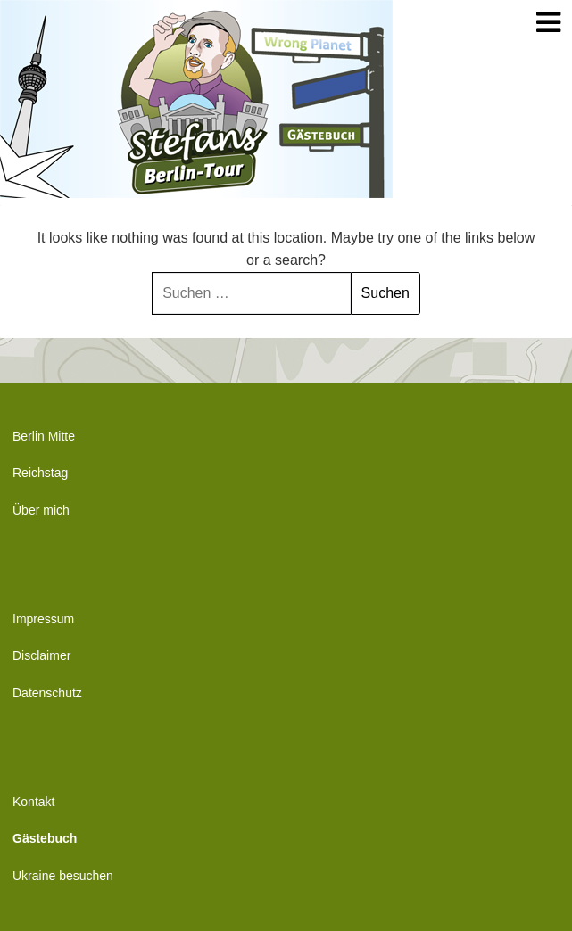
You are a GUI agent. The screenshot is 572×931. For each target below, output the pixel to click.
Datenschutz (47, 693)
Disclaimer (41, 655)
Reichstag (40, 473)
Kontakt (33, 802)
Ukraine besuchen (62, 876)
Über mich (41, 510)
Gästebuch (44, 838)
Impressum (43, 619)
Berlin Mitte (43, 436)
